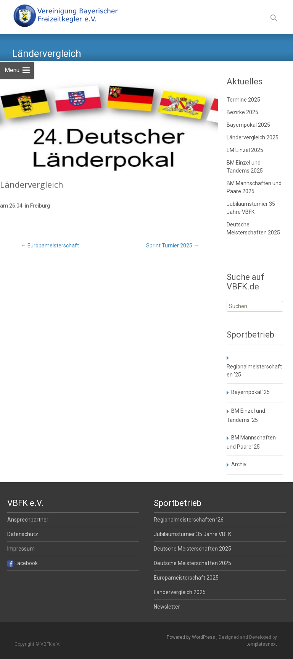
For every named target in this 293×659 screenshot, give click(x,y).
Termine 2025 (243, 100)
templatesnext (261, 644)
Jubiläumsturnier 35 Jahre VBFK (192, 534)
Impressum (21, 549)
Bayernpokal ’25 (250, 392)
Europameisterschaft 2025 (186, 578)
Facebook (22, 563)
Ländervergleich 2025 (253, 137)
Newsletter (167, 607)
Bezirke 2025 (242, 112)
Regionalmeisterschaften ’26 (189, 520)
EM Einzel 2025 (245, 150)
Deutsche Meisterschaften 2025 (192, 549)
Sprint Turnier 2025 (172, 245)
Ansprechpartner (27, 520)
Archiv (238, 464)
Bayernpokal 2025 (248, 125)
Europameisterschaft (50, 245)
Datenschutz (22, 534)
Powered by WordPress (191, 637)
